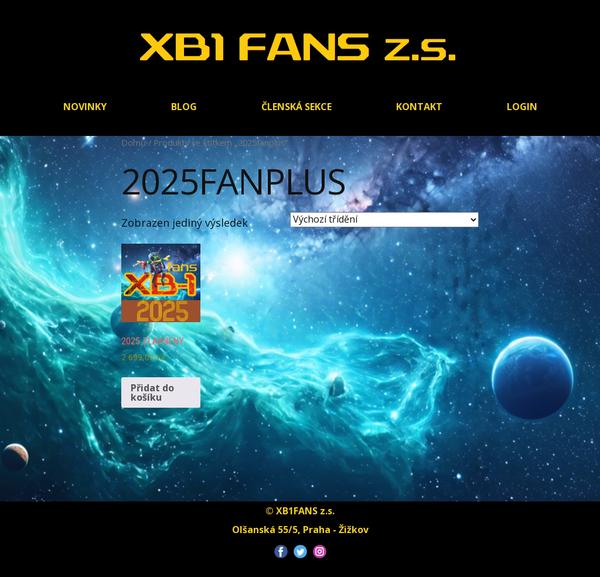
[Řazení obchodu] (384, 219)
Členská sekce (296, 106)
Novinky (85, 106)
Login (522, 106)
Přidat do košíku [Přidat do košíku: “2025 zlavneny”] (152, 392)
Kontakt (419, 106)
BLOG (184, 106)
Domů (133, 142)
